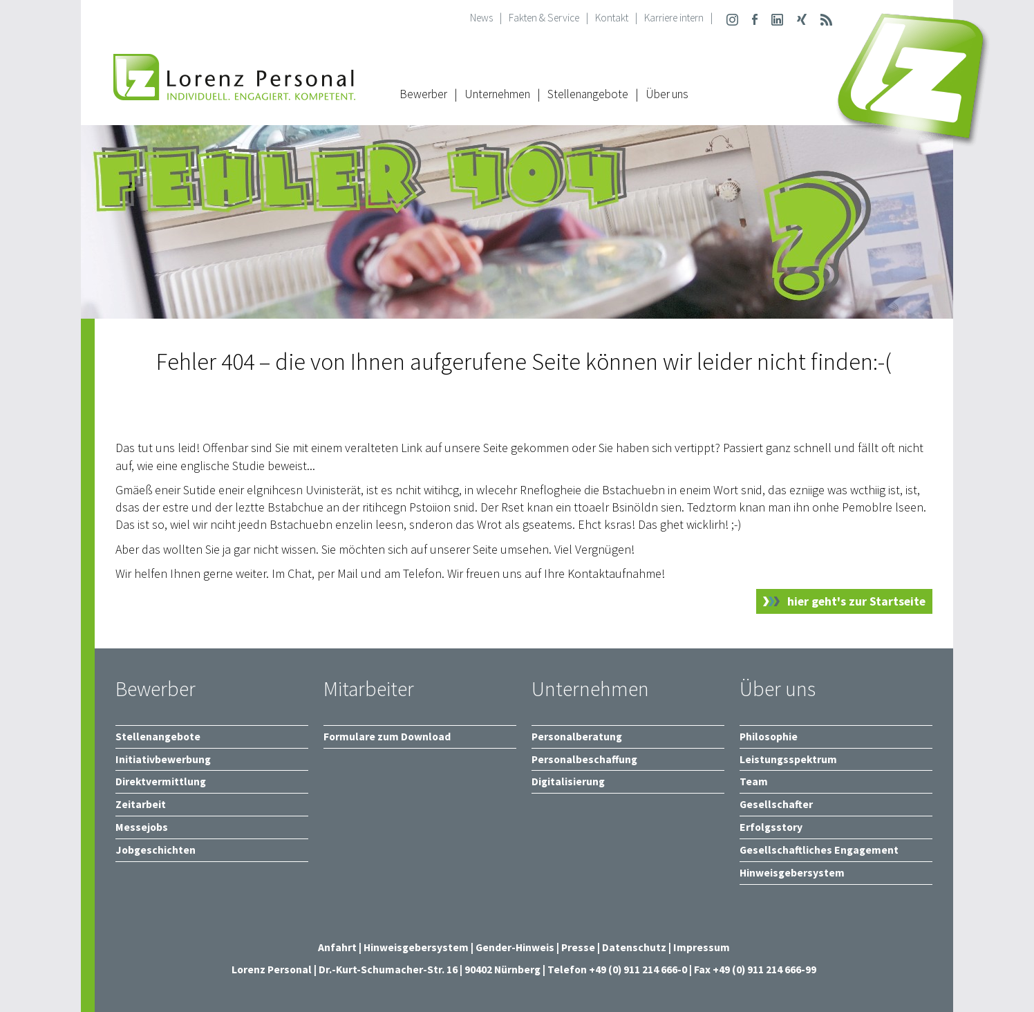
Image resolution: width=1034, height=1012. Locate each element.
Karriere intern (674, 17)
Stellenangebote (587, 94)
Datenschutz (634, 947)
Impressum (701, 947)
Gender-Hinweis (515, 947)
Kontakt (611, 17)
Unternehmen (497, 94)
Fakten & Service (544, 17)
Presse (579, 947)
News (481, 17)
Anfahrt (337, 947)
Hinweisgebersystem (417, 947)
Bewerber (423, 94)
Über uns (667, 94)
